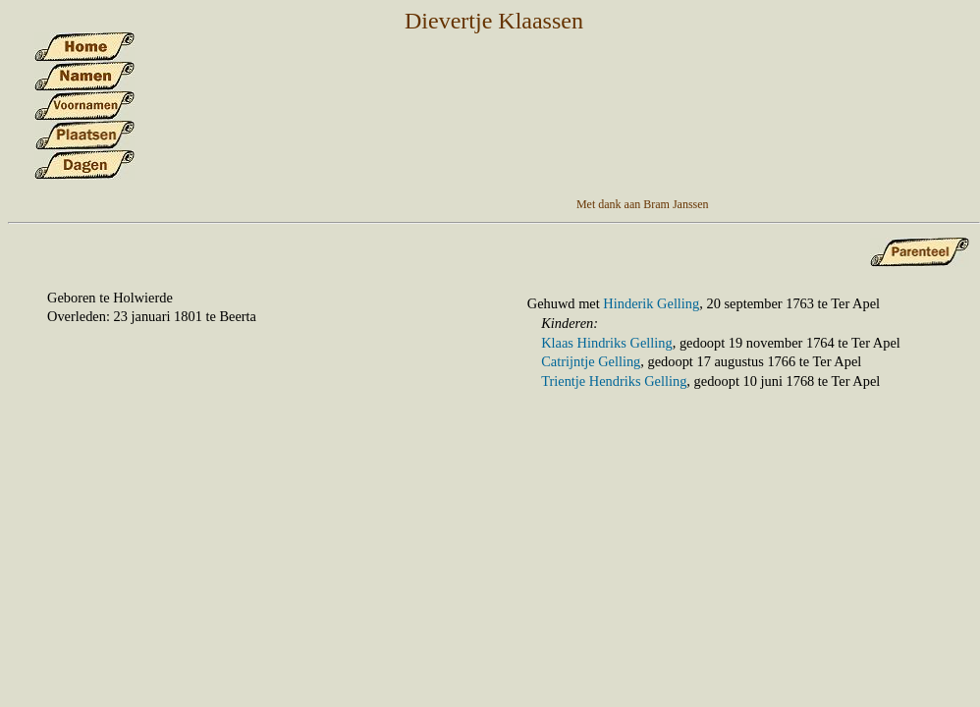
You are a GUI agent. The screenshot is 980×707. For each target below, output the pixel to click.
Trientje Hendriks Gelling (613, 381)
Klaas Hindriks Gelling (607, 343)
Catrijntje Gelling (590, 361)
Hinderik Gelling (651, 303)
